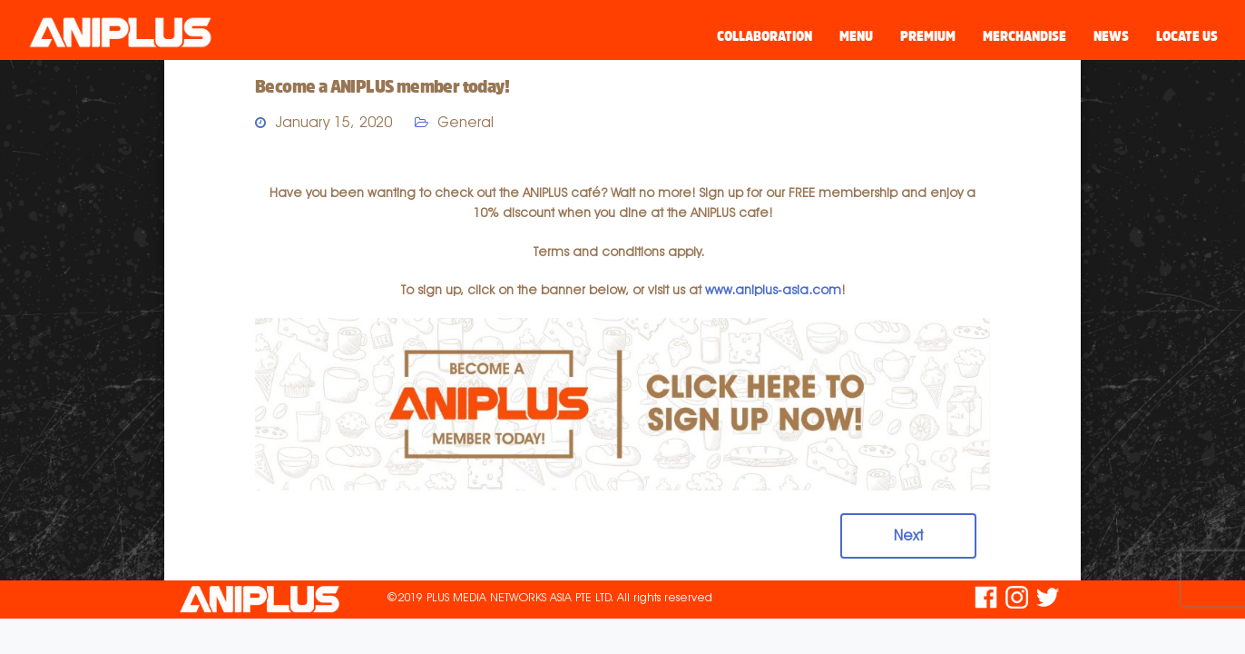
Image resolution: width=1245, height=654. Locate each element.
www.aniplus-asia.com (773, 289)
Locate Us (1187, 36)
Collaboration (764, 36)
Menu (856, 36)
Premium (928, 36)
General (465, 122)
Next (908, 535)
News (1111, 36)
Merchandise (1024, 36)
